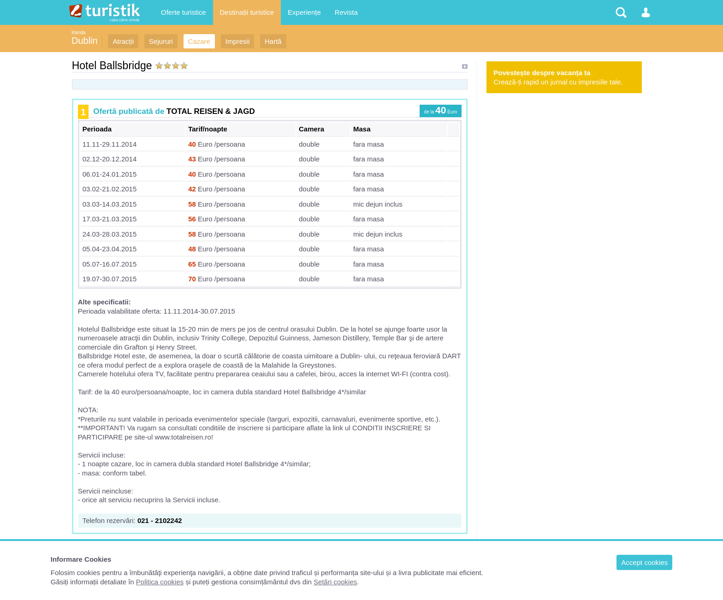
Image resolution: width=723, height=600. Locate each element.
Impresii (237, 41)
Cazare (199, 41)
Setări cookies (335, 582)
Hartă (273, 41)
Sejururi (161, 41)
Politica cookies (160, 582)
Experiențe (304, 12)
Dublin (84, 41)
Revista (346, 12)
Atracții (123, 41)
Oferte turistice (183, 12)
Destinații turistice (247, 12)
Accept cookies (644, 562)
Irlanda (78, 32)
